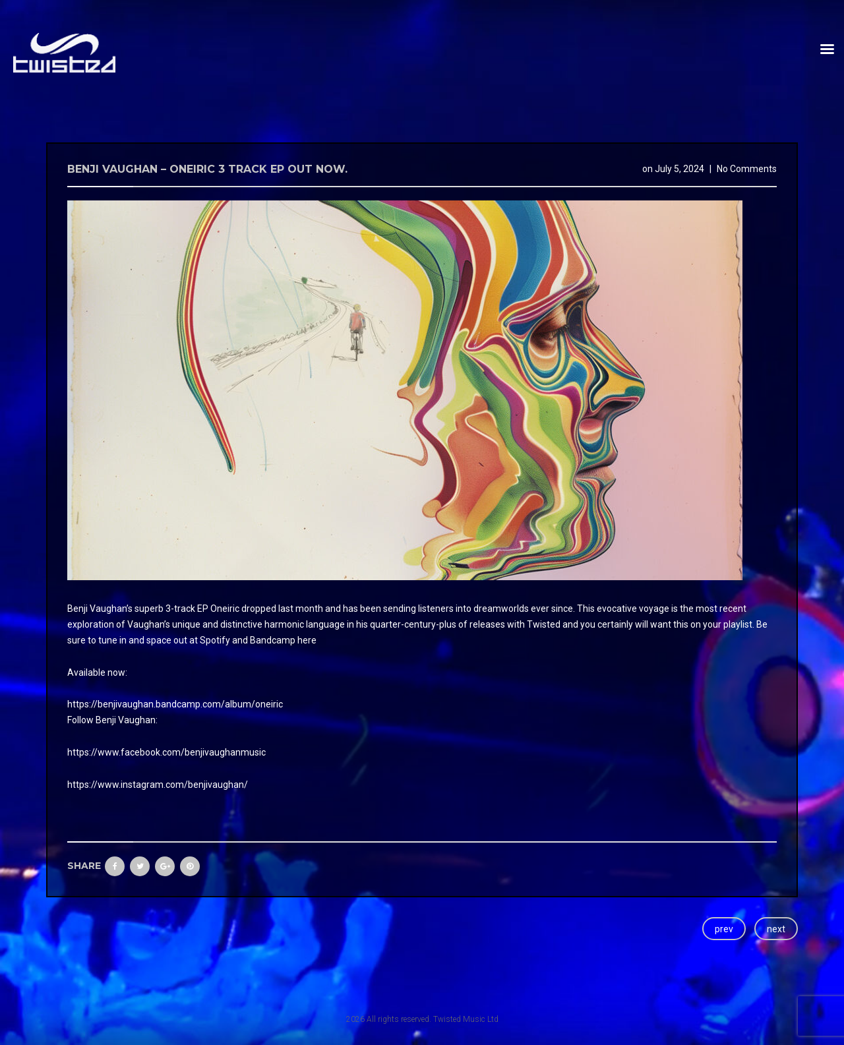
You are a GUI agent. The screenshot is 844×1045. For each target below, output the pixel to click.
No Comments (747, 169)
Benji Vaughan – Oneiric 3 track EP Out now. (207, 169)
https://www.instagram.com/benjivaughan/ (157, 784)
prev (724, 929)
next (776, 929)
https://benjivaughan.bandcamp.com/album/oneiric (175, 704)
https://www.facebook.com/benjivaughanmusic (166, 752)
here (306, 640)
